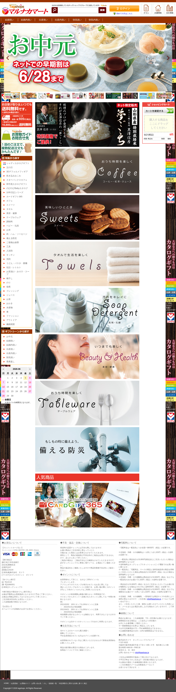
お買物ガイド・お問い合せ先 (30, 683)
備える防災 (11, 238)
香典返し (10, 361)
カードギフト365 (14, 196)
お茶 (8, 299)
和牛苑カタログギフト (16, 184)
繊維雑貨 (10, 324)
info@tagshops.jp (154, 599)
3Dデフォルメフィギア (17, 171)
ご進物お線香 (12, 242)
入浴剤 (9, 251)
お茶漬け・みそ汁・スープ (17, 272)
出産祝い (43, 19)
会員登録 (14, 683)
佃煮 (8, 287)
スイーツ (10, 205)
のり (8, 282)
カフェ (9, 201)
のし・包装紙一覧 (50, 683)
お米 (8, 230)
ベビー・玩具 (12, 226)
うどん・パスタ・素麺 (16, 263)
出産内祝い (60, 19)
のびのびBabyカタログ (17, 188)
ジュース (10, 295)
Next (168, 58)
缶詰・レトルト (13, 267)
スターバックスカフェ (16, 180)
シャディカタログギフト (17, 163)
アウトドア (11, 320)
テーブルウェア (13, 217)
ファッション (12, 316)
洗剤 (8, 259)
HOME (6, 683)
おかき (9, 303)
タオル (9, 209)
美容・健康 (11, 213)
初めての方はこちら (124, 13)
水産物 (9, 307)
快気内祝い (94, 19)
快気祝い (77, 19)
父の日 (9, 167)
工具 (8, 246)
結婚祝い (9, 19)
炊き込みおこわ (13, 176)
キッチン (10, 255)
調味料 (9, 221)
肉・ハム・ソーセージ (16, 234)
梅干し (9, 278)
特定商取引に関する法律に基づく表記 (73, 683)
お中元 (9, 336)
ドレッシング (12, 291)
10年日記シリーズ (14, 192)
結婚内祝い (26, 19)
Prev (8, 58)
